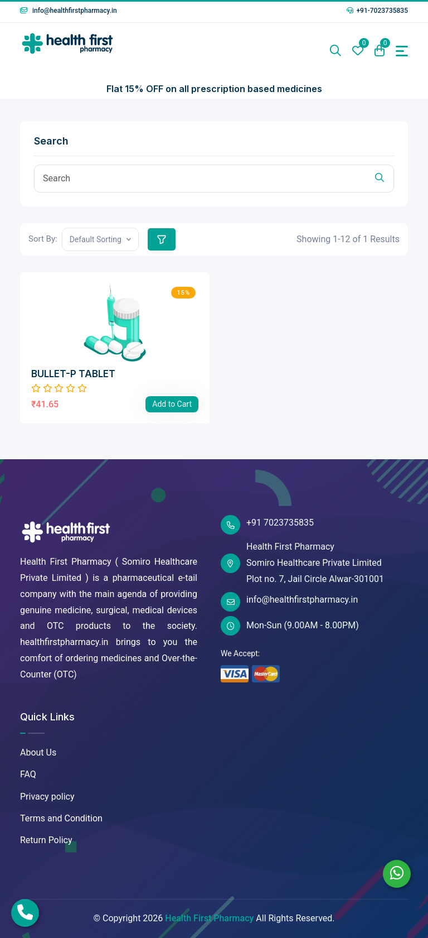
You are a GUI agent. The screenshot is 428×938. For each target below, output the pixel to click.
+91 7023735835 (267, 525)
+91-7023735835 (377, 11)
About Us (38, 752)
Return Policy (46, 840)
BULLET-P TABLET (73, 373)
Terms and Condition (61, 818)
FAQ (28, 774)
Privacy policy (47, 796)
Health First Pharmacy (209, 918)
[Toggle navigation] (402, 51)
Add (172, 404)
